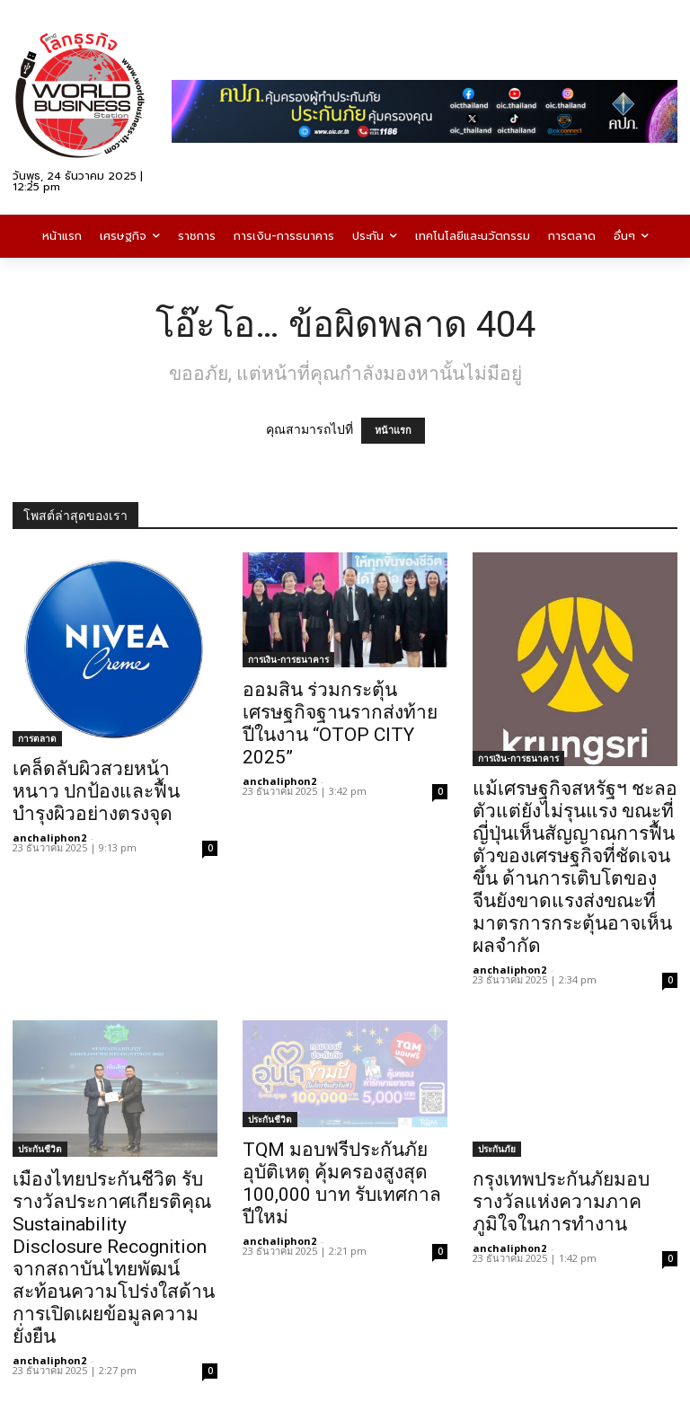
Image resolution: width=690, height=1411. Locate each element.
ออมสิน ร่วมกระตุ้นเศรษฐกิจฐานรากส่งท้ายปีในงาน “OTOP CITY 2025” (340, 723)
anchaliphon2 (49, 837)
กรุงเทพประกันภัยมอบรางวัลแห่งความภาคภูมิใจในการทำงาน (561, 1201)
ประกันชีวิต (40, 1148)
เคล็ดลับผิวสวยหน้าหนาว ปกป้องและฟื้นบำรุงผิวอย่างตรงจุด (96, 791)
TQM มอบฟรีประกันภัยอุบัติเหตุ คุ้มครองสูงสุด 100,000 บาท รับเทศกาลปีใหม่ (342, 1183)
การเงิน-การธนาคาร (288, 659)
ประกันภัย (497, 1148)
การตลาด (37, 738)
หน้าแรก (393, 431)
